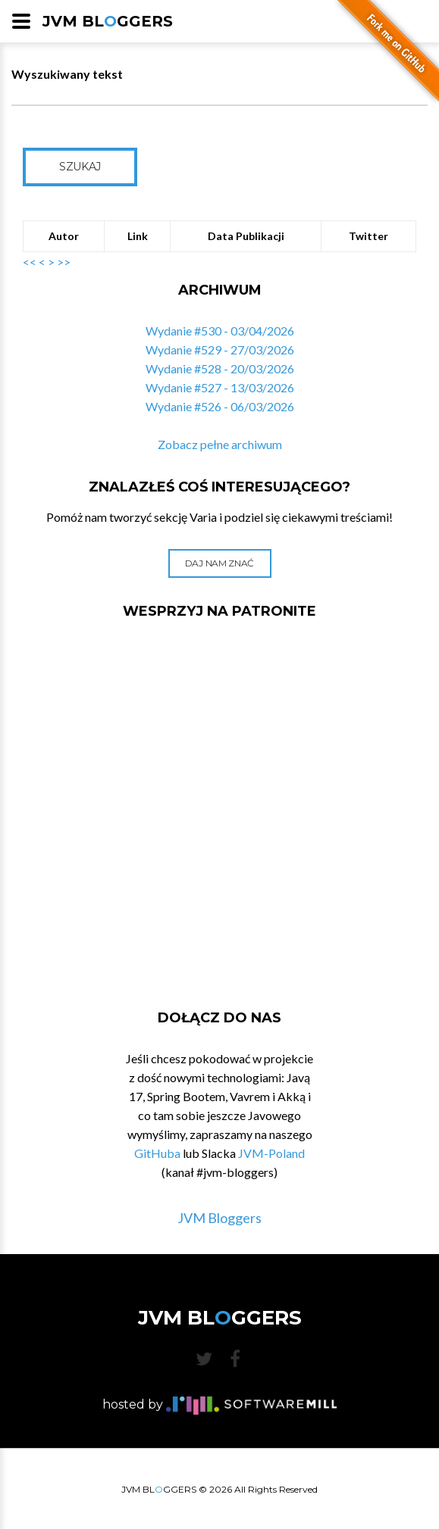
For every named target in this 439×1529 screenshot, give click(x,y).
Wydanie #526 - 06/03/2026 (220, 406)
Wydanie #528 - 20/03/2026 (220, 368)
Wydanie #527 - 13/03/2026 (220, 387)
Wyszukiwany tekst (67, 74)
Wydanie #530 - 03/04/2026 (220, 330)
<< (29, 261)
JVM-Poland (271, 1153)
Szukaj (80, 166)
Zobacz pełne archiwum (220, 444)
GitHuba (157, 1153)
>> (64, 261)
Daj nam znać (219, 563)
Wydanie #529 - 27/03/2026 (220, 349)
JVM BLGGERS (107, 21)
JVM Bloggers (219, 1217)
